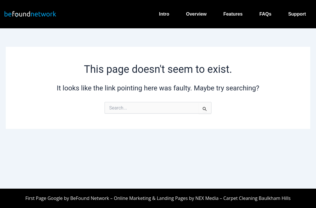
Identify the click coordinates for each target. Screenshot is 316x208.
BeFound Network (89, 198)
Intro (164, 14)
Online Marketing (132, 198)
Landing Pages (172, 198)
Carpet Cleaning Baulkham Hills (256, 198)
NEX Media (206, 198)
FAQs (265, 14)
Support (297, 14)
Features (233, 14)
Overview (196, 14)
